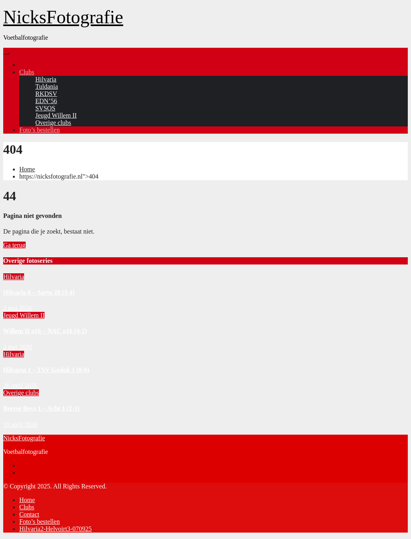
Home (27, 169)
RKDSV (46, 93)
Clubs (26, 72)
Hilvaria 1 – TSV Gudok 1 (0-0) (46, 369)
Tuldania (46, 86)
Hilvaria (45, 79)
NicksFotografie (63, 17)
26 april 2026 (20, 385)
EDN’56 (46, 101)
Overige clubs (53, 122)
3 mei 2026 (17, 308)
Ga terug (14, 245)
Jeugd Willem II (56, 115)
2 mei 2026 (17, 347)
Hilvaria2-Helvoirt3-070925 (55, 528)
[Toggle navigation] (6, 53)
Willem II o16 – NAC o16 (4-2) (45, 330)
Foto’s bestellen (39, 129)
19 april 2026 (20, 424)
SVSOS (45, 108)
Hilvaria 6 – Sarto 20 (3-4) (39, 292)
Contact (29, 514)
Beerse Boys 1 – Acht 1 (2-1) (41, 408)
